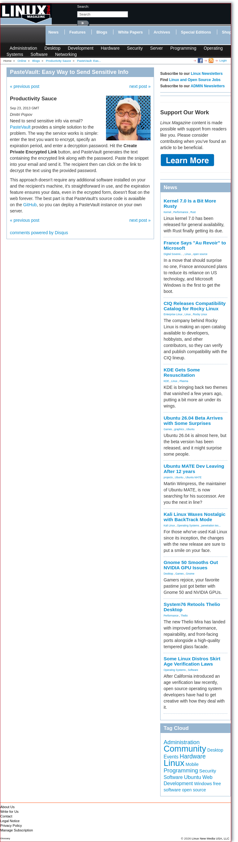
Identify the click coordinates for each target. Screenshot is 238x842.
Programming (183, 48)
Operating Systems (188, 525)
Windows (203, 783)
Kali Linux (169, 525)
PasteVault (20, 127)
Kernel (167, 212)
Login (223, 60)
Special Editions (196, 32)
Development (81, 48)
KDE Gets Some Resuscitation (182, 372)
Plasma (183, 381)
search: (83, 6)
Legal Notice (10, 821)
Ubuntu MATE (193, 477)
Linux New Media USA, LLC (210, 838)
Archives (162, 32)
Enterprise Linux (173, 314)
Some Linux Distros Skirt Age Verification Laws (192, 661)
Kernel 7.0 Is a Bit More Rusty (190, 203)
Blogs (101, 32)
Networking (66, 54)
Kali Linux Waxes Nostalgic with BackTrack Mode (195, 517)
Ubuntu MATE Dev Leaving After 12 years (194, 468)
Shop (226, 32)
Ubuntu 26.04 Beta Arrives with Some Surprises (193, 420)
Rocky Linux (200, 314)
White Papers (130, 32)
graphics (179, 429)
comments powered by (39, 232)
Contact (6, 816)
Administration (23, 48)
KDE (166, 381)
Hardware (110, 48)
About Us (7, 807)
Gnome (190, 573)
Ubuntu (190, 429)
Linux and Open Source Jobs (195, 80)
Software (39, 54)
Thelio (184, 615)
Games (168, 429)
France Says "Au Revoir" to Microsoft (195, 245)
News (53, 32)
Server (156, 48)
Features (77, 32)
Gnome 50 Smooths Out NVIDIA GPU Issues (191, 565)
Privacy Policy (11, 825)
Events (171, 756)
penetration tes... (211, 525)
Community (185, 748)
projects (168, 477)
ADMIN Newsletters (208, 86)
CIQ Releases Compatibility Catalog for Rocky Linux (195, 306)
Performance (180, 212)
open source (200, 254)
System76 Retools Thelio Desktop (192, 607)
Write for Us (9, 811)
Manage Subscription (16, 830)
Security (135, 48)
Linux (188, 254)
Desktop (52, 48)
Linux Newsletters (207, 73)
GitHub (30, 204)
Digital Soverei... (173, 254)
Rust (193, 212)
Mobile (192, 764)
